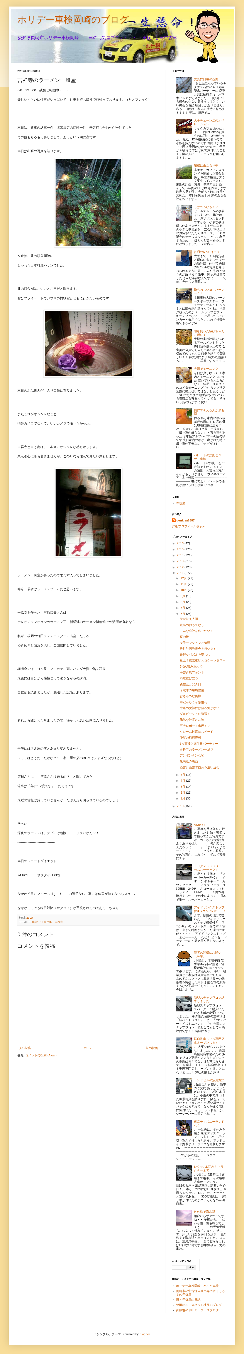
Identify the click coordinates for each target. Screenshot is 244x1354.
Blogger (144, 1334)
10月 (184, 590)
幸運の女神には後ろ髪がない (199, 708)
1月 (183, 798)
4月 (183, 780)
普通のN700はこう (206, 252)
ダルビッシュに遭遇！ (195, 714)
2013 (181, 561)
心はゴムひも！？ (206, 207)
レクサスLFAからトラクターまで (209, 1168)
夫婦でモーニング (206, 368)
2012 (181, 567)
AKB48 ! (199, 824)
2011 (181, 573)
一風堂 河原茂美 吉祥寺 (46, 922)
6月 (183, 614)
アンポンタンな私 (192, 755)
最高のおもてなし (192, 625)
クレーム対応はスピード (196, 731)
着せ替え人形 (189, 619)
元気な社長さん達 (192, 719)
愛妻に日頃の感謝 (206, 79)
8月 (183, 602)
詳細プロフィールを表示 (189, 526)
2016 (181, 543)
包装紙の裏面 (189, 761)
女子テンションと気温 (195, 643)
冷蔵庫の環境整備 (192, 690)
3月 (183, 786)
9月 (183, 596)
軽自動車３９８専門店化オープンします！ (209, 1040)
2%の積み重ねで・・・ (196, 666)
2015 (181, 549)
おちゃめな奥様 (190, 696)
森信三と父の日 (190, 684)
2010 (181, 806)
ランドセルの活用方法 (209, 1080)
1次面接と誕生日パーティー (199, 743)
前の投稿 (152, 1048)
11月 (184, 584)
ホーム (88, 1048)
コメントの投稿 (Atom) (41, 1055)
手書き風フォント (192, 672)
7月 (183, 608)
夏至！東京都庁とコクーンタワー (202, 660)
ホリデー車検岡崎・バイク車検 (197, 1285)
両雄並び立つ (189, 678)
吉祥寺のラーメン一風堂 (196, 749)
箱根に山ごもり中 (206, 165)
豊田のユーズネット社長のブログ (199, 1305)
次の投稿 (25, 1048)
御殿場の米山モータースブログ (197, 1310)
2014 (181, 555)
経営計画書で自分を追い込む (199, 767)
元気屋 (180, 503)
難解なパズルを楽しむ (195, 654)
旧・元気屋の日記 (189, 1299)
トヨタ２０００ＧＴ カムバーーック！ (209, 867)
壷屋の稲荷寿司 (190, 737)
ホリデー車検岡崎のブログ (73, 19)
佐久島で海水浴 (204, 1211)
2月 (183, 792)
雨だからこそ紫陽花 (193, 702)
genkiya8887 (185, 520)
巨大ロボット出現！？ (195, 726)
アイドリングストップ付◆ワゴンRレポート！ (210, 909)
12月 (184, 578)
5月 (183, 774)
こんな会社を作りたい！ (196, 631)
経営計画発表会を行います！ (199, 648)
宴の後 (184, 636)
